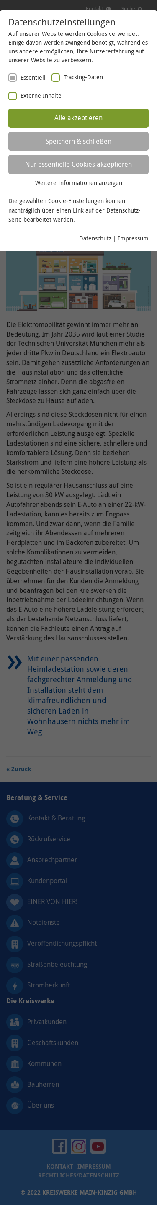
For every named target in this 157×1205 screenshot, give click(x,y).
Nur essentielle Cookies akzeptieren (78, 164)
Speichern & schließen (78, 141)
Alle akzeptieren (78, 117)
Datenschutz (95, 238)
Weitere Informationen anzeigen (78, 183)
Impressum (133, 238)
